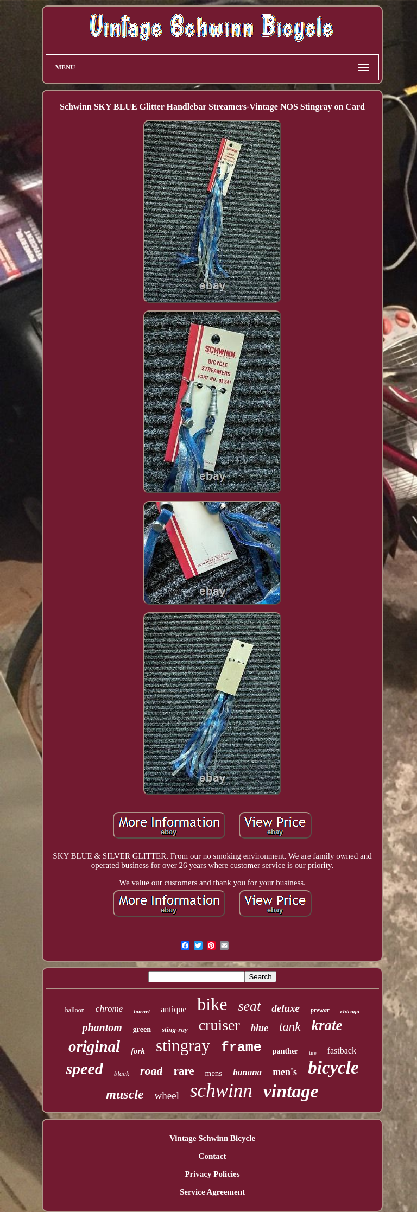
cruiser (219, 1025)
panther (285, 1051)
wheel (167, 1095)
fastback (341, 1050)
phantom (102, 1027)
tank (290, 1026)
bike (212, 1004)
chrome (109, 1009)
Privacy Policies (212, 1174)
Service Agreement (212, 1192)
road (151, 1070)
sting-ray (175, 1029)
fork (138, 1050)
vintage (291, 1091)
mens (214, 1073)
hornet (142, 1011)
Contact (212, 1156)
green (142, 1029)
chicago (349, 1011)
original (94, 1046)
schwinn (221, 1090)
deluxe (285, 1008)
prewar (320, 1010)
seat (249, 1006)
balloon (75, 1010)
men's (285, 1072)
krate (327, 1025)
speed (84, 1068)
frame (241, 1048)
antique (173, 1009)
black (121, 1073)
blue (259, 1028)
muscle (124, 1094)
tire (312, 1053)
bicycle (333, 1067)
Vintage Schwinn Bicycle (212, 1138)
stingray (183, 1045)
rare (183, 1070)
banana (247, 1072)
